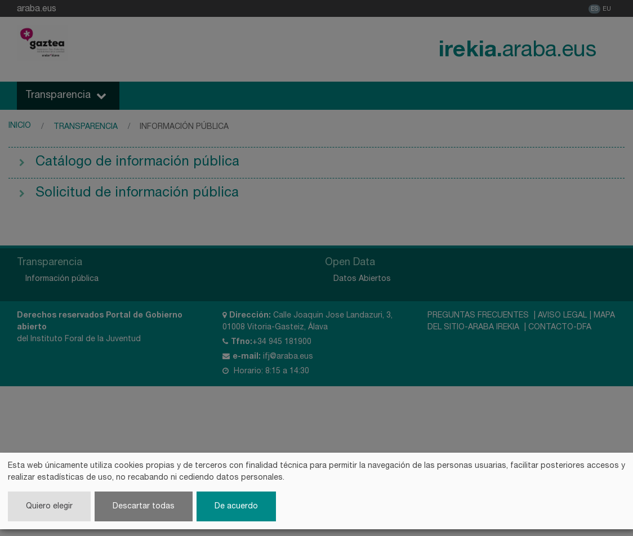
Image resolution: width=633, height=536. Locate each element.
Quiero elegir (49, 506)
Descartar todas (144, 506)
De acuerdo (236, 506)
